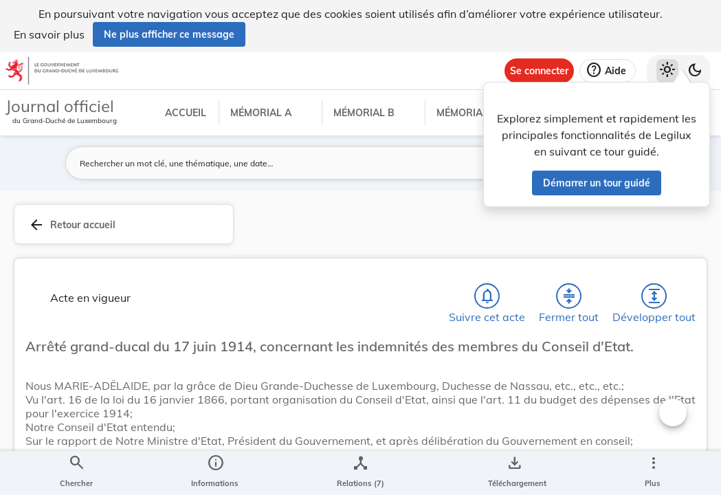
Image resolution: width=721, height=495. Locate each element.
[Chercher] (76, 473)
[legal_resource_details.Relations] (360, 473)
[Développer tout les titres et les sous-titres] (654, 299)
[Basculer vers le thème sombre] (695, 70)
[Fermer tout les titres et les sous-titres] (569, 299)
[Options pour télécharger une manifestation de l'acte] (514, 473)
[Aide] (607, 70)
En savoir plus (49, 34)
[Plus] (653, 473)
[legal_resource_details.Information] (215, 473)
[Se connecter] (539, 70)
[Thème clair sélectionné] (667, 70)
